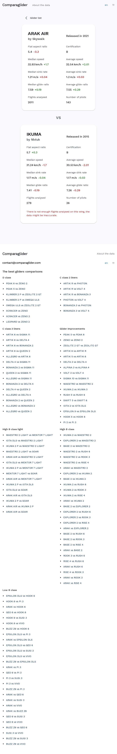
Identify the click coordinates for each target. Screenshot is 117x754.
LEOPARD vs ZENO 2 (18, 321)
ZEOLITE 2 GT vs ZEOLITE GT (80, 345)
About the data (41, 5)
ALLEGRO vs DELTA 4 (18, 394)
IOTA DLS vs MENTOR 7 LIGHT (24, 462)
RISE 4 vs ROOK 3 (73, 572)
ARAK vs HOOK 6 (16, 606)
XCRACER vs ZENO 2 (18, 316)
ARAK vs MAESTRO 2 (75, 467)
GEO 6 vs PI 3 (13, 672)
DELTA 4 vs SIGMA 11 (18, 361)
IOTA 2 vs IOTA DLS (74, 405)
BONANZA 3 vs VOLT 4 (76, 310)
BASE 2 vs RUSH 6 (74, 533)
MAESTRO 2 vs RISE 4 (76, 462)
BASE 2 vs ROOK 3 (73, 539)
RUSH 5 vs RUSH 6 (74, 394)
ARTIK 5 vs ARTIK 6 (74, 356)
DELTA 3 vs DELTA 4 (75, 361)
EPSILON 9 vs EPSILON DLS (79, 411)
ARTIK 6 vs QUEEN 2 (18, 351)
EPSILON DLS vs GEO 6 (19, 645)
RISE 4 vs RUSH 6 (73, 561)
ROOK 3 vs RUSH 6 (74, 555)
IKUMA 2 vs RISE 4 (74, 495)
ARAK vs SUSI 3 (15, 700)
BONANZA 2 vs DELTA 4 (20, 383)
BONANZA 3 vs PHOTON (77, 305)
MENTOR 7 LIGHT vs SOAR (21, 473)
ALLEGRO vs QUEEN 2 (19, 411)
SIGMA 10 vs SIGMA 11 (76, 378)
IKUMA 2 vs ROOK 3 (74, 489)
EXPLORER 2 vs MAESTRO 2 (79, 440)
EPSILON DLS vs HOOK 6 (20, 595)
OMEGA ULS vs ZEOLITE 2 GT (23, 305)
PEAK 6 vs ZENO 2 (16, 283)
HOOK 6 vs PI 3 (14, 601)
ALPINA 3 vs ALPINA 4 (76, 367)
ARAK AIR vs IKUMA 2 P (20, 506)
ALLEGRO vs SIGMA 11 (19, 378)
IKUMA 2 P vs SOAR (17, 500)
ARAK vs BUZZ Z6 (16, 711)
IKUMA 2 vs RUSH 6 (74, 484)
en (106, 5)
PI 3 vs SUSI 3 (14, 678)
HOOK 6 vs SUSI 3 (16, 617)
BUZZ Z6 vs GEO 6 (16, 727)
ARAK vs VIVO (14, 705)
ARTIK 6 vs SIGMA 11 (18, 334)
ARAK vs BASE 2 (72, 550)
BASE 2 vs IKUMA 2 (74, 478)
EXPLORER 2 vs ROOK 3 (76, 517)
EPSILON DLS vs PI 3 (18, 634)
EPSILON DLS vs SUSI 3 (20, 650)
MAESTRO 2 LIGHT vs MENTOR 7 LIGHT (29, 435)
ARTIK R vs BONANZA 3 (77, 294)
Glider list (33, 18)
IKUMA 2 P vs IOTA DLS (19, 484)
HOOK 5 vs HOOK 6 (74, 416)
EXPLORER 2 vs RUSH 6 (77, 511)
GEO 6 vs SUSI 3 (15, 716)
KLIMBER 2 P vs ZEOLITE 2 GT (24, 294)
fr (114, 5)
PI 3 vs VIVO (13, 683)
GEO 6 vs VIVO (14, 721)
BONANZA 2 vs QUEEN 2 (20, 400)
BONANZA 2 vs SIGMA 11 (20, 367)
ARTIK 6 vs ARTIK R (74, 351)
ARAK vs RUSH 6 (73, 566)
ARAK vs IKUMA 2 (73, 500)
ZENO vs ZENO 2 (73, 340)
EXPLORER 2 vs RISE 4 (76, 522)
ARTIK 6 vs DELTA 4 (17, 340)
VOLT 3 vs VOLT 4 (73, 372)
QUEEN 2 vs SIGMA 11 (18, 372)
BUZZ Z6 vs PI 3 (15, 689)
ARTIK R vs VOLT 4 (74, 288)
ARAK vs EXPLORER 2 (75, 528)
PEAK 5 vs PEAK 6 (73, 334)
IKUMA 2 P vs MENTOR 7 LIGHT (24, 467)
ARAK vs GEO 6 (15, 694)
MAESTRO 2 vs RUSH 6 (76, 451)
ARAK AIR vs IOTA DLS (19, 495)
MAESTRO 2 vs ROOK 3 (76, 457)
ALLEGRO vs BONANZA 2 (20, 405)
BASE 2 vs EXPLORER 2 (76, 506)
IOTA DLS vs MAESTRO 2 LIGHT (24, 440)
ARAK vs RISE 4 (72, 583)
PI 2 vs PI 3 (69, 422)
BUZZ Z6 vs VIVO (15, 743)
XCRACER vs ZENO (17, 310)
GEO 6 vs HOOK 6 (16, 612)
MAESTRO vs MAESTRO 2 (78, 383)
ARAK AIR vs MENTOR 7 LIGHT (24, 478)
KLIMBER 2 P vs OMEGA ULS (22, 299)
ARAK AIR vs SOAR (17, 511)
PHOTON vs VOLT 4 (74, 299)
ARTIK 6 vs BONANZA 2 (19, 345)
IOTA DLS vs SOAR (16, 489)
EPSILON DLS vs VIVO (18, 656)
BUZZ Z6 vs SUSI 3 (17, 738)
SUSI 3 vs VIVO (14, 732)
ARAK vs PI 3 (13, 667)
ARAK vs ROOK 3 (73, 577)
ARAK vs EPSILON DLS (19, 639)
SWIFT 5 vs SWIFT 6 (75, 400)
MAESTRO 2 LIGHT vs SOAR (22, 451)
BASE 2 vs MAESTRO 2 (76, 446)
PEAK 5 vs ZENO (15, 288)
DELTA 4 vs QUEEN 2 (18, 389)
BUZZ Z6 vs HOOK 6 (17, 628)
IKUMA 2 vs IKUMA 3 (75, 389)
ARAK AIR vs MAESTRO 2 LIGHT (24, 457)
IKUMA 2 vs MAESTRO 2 (77, 435)
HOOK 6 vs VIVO (15, 623)
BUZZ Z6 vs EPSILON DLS (21, 661)
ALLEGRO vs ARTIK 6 (18, 356)
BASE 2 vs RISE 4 (73, 544)
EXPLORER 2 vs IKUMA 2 (77, 473)
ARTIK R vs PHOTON (75, 283)
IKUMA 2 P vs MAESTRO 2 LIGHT (25, 446)
